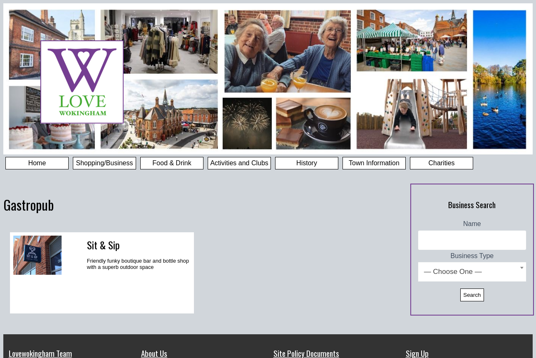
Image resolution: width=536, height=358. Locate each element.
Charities (441, 163)
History (306, 163)
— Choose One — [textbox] (453, 272)
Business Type (472, 255)
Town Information (374, 163)
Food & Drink (171, 163)
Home (37, 163)
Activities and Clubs (239, 163)
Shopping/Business (104, 163)
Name (472, 223)
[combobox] (472, 272)
